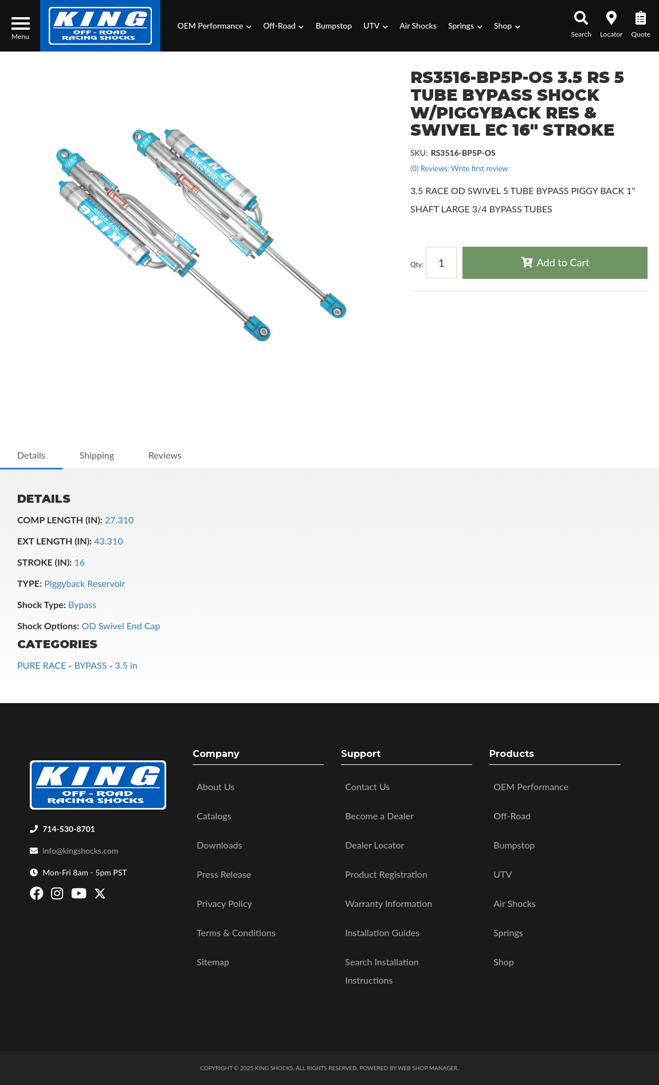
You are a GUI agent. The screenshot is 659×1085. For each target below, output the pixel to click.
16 (79, 562)
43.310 (108, 540)
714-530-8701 (68, 829)
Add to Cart (563, 262)
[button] (214, 26)
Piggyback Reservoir (84, 583)
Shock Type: (41, 604)
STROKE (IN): (44, 562)
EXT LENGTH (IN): (54, 540)
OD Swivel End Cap (121, 625)
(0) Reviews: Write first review (459, 168)
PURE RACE (41, 665)
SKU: (419, 152)
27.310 (119, 519)
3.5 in (126, 665)
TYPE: (29, 583)
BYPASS (90, 665)
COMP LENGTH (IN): (60, 519)
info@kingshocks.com (80, 850)
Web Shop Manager (427, 1067)
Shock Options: (48, 625)
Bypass (82, 604)
